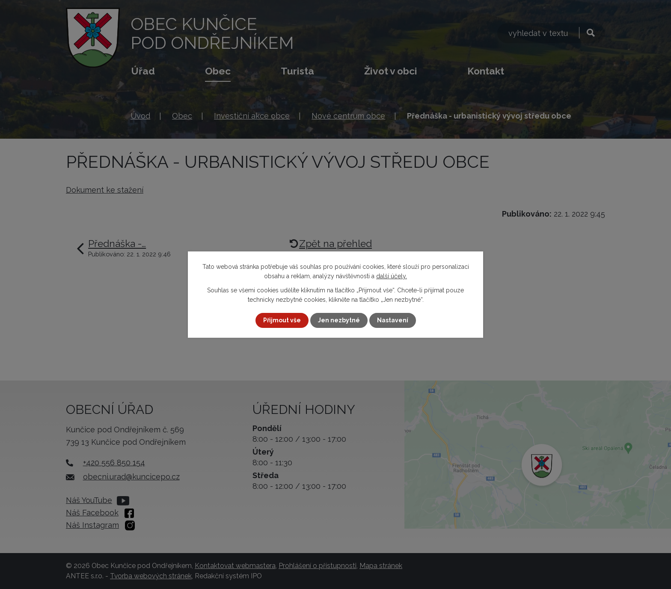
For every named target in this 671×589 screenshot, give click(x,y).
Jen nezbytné (339, 320)
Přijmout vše (282, 320)
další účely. (391, 276)
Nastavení (392, 320)
